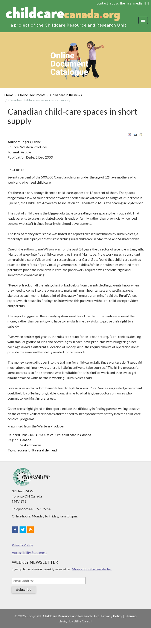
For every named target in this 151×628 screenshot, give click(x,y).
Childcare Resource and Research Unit (71, 616)
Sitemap (131, 616)
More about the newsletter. (92, 569)
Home (9, 95)
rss (129, 3)
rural (40, 450)
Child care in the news (66, 95)
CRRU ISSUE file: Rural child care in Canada (59, 435)
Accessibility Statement (29, 552)
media (137, 3)
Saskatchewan (30, 445)
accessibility (27, 450)
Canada (25, 440)
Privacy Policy (22, 545)
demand (51, 450)
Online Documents (32, 95)
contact (102, 3)
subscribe (117, 3)
